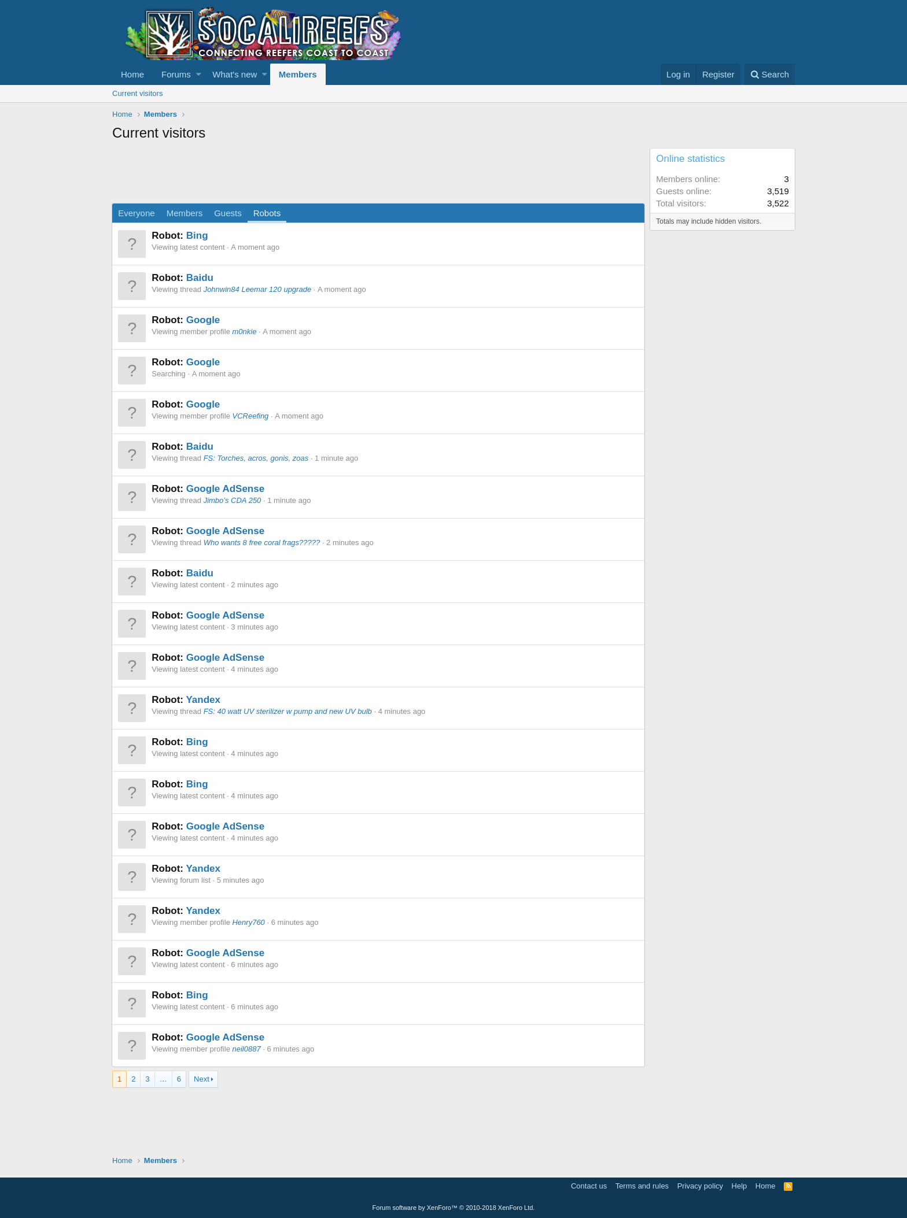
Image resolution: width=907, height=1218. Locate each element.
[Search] (769, 74)
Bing (197, 235)
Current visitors (137, 93)
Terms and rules (642, 1186)
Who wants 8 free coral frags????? (262, 542)
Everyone (137, 213)
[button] (198, 74)
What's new (234, 74)
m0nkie (245, 331)
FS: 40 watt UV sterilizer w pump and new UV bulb (288, 711)
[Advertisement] (322, 174)
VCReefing (251, 416)
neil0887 (247, 1049)
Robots (267, 213)
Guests (228, 213)
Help (739, 1186)
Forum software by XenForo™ (454, 1207)
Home (132, 74)
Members (298, 74)
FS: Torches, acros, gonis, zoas (256, 458)
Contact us (589, 1186)
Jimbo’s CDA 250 (232, 500)
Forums (176, 74)
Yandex (203, 699)
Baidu (199, 277)
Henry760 (249, 922)
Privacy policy (700, 1186)
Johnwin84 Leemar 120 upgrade (257, 289)
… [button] (163, 1079)
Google (203, 319)
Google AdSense (225, 488)
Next (201, 1079)
